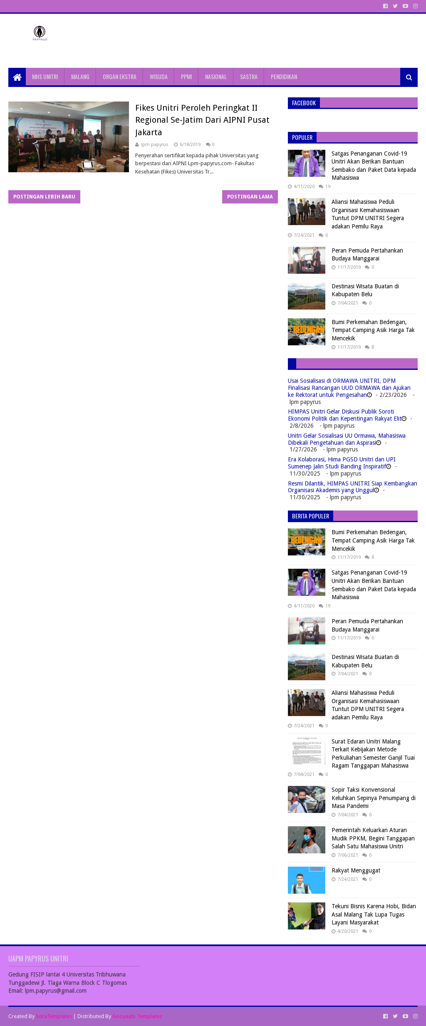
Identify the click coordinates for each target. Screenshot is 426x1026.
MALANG (80, 76)
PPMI (186, 76)
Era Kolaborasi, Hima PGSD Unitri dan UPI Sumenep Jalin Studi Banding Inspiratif (342, 463)
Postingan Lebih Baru (44, 197)
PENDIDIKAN (284, 76)
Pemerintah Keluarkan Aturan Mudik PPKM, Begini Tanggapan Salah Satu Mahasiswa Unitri (373, 838)
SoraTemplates (54, 1016)
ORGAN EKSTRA (119, 76)
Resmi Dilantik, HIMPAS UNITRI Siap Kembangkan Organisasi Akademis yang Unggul (352, 487)
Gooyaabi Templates (137, 1016)
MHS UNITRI (45, 76)
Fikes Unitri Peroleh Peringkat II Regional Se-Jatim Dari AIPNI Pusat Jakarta (202, 120)
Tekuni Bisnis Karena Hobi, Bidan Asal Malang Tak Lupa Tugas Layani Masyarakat (374, 914)
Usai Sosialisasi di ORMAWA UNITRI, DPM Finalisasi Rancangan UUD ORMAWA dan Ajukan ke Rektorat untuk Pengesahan (349, 387)
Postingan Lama (250, 197)
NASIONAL (216, 76)
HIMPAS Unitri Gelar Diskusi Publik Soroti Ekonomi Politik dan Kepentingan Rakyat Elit (344, 415)
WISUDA (159, 76)
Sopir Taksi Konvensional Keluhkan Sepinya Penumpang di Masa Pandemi (374, 797)
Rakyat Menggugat (356, 870)
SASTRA (249, 76)
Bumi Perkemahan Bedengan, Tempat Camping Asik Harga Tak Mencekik (373, 330)
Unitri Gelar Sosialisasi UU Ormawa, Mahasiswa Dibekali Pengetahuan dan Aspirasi (347, 439)
